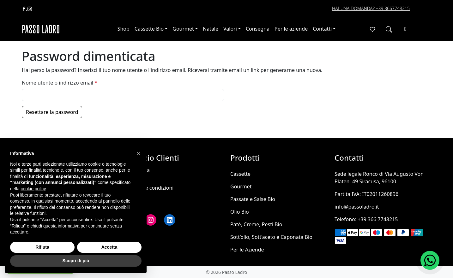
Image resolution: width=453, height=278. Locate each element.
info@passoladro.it (357, 206)
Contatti (322, 28)
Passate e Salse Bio (252, 199)
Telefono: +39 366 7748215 (366, 219)
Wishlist (135, 205)
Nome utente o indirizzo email (61, 82)
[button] (138, 153)
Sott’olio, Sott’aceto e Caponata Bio (271, 237)
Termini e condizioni (149, 187)
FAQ (131, 196)
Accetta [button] (109, 247)
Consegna (257, 28)
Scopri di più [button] (76, 260)
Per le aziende (291, 28)
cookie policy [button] (33, 188)
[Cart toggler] (405, 28)
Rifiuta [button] (42, 247)
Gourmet (183, 28)
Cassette (240, 173)
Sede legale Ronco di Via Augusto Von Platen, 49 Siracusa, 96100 (379, 177)
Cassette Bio (149, 28)
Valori (230, 28)
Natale (210, 28)
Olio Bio (239, 211)
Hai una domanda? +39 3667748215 (371, 8)
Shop (124, 28)
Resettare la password (52, 112)
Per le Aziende (247, 249)
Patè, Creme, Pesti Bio (256, 224)
